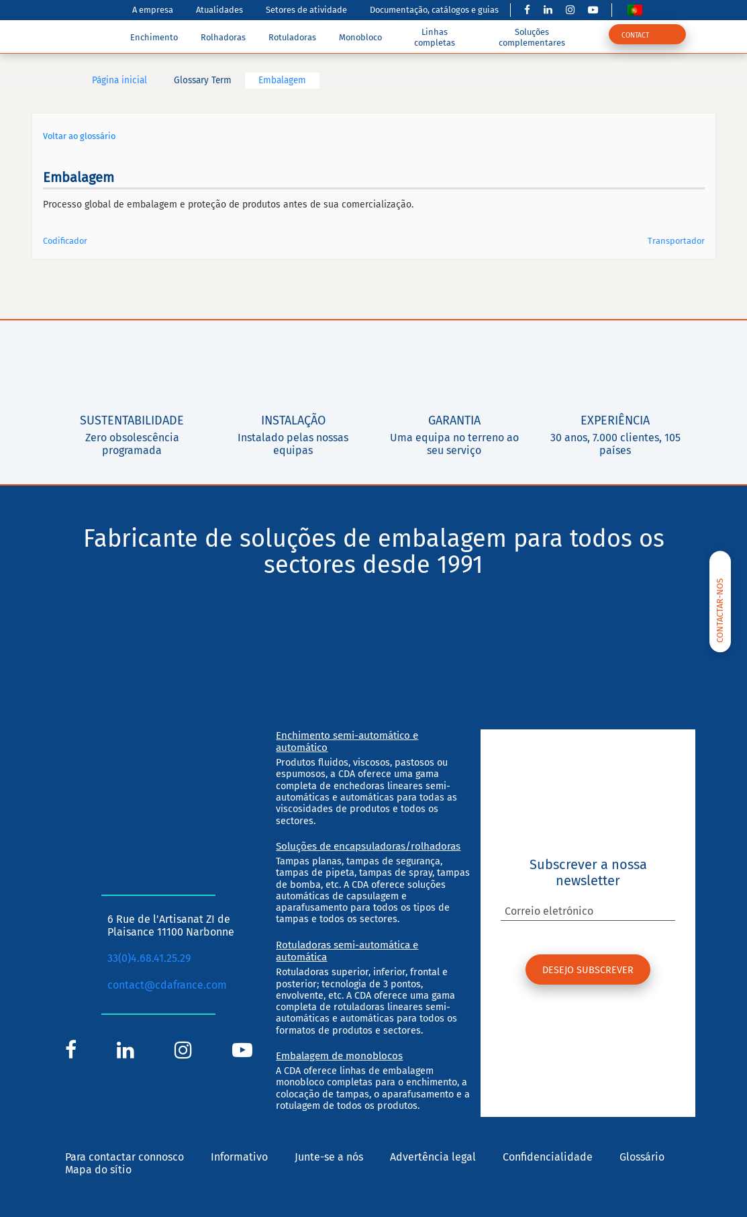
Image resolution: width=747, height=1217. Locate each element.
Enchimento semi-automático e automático (347, 741)
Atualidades (219, 10)
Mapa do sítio (98, 1169)
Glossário (641, 1157)
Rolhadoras (223, 37)
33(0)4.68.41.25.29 (149, 958)
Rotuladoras (292, 37)
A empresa (152, 10)
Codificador (65, 241)
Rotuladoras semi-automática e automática (347, 951)
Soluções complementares (532, 37)
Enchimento (154, 37)
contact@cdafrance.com (167, 985)
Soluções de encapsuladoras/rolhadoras (368, 846)
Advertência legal (433, 1157)
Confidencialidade (548, 1157)
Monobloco (360, 37)
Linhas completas (434, 37)
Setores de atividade (306, 10)
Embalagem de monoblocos (339, 1056)
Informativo (239, 1157)
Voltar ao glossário (79, 136)
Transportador (676, 241)
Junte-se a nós (329, 1157)
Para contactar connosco (124, 1157)
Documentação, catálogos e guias (434, 10)
